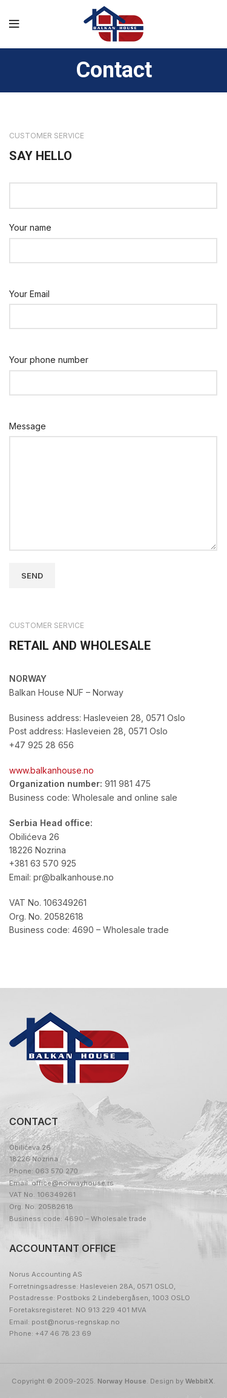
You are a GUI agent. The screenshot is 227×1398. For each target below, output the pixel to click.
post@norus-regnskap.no (75, 1322)
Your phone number (48, 359)
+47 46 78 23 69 (63, 1333)
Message (27, 426)
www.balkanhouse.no (51, 770)
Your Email (29, 294)
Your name (30, 227)
